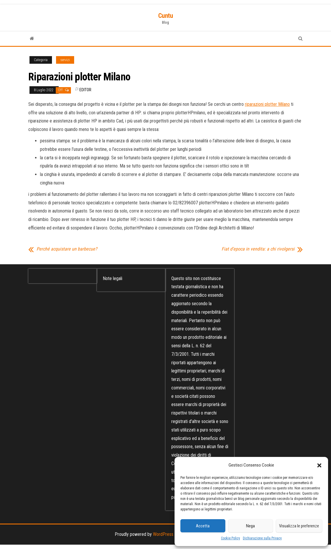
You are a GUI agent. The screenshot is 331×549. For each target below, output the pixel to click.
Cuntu (165, 15)
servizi (65, 60)
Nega (250, 526)
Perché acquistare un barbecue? (66, 249)
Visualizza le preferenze (299, 526)
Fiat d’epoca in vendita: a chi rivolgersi (258, 249)
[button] (319, 465)
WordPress (163, 534)
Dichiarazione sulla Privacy (262, 538)
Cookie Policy (230, 538)
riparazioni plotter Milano (267, 104)
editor (85, 89)
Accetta (203, 526)
